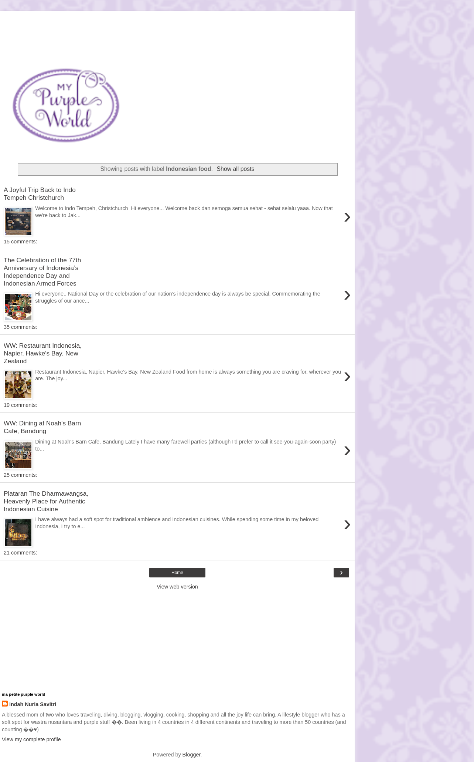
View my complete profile (31, 739)
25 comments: (20, 475)
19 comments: (20, 405)
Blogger (192, 755)
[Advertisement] (177, 20)
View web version (177, 587)
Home (177, 572)
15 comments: (20, 242)
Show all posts (236, 169)
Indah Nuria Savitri (32, 704)
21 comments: (20, 553)
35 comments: (20, 327)
